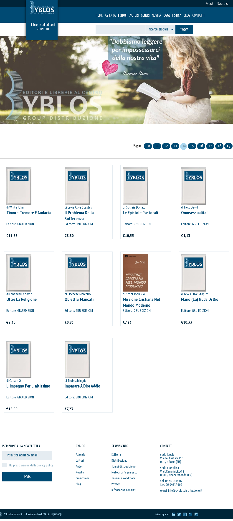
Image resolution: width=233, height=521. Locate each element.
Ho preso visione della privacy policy (31, 465)
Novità (156, 16)
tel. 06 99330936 (171, 481)
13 (175, 146)
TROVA (184, 30)
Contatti (198, 16)
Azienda (110, 16)
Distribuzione (119, 460)
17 (210, 146)
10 (148, 146)
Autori (134, 16)
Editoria (116, 454)
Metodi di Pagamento (124, 472)
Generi (145, 16)
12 (166, 146)
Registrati (223, 3)
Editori (122, 16)
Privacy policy (162, 514)
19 (228, 146)
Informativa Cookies (123, 490)
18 (219, 146)
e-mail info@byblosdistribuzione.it (181, 490)
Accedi (209, 3)
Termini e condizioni (123, 478)
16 (201, 146)
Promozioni (82, 478)
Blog (187, 16)
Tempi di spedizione (123, 466)
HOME (99, 16)
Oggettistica (172, 16)
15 (192, 146)
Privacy (115, 484)
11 (157, 146)
